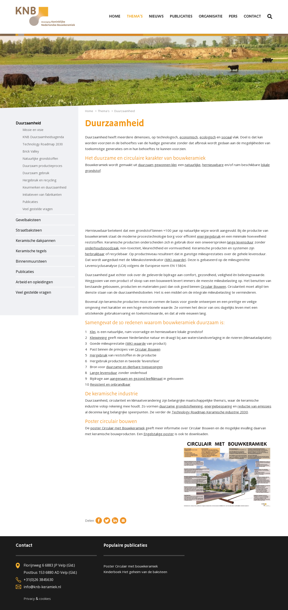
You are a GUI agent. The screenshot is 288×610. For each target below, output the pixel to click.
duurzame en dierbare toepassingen (134, 367)
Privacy (29, 598)
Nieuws (156, 16)
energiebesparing (218, 406)
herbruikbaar (95, 254)
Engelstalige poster (159, 434)
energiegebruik (208, 236)
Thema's (135, 16)
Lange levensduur (103, 372)
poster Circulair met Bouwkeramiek (117, 428)
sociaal (226, 137)
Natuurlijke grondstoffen (40, 158)
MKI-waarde (175, 259)
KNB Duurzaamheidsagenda (43, 137)
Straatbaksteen (29, 230)
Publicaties (181, 16)
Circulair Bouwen (213, 286)
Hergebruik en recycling (39, 180)
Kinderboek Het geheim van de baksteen (135, 571)
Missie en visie (32, 130)
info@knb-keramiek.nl (42, 586)
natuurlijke (192, 164)
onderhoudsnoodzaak (102, 248)
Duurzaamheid (28, 123)
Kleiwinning (98, 337)
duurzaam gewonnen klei (157, 164)
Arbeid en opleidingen (34, 281)
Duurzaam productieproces (42, 166)
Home (114, 16)
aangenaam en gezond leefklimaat (136, 378)
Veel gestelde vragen (37, 209)
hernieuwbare (213, 164)
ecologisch (208, 137)
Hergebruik (98, 355)
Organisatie (211, 16)
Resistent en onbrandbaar (110, 384)
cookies (45, 598)
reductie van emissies (254, 406)
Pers (233, 16)
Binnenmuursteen (31, 261)
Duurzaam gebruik (35, 173)
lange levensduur (240, 242)
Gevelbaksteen (28, 219)
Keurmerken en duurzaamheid (44, 187)
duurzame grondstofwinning (181, 406)
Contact (252, 16)
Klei (92, 331)
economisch (189, 137)
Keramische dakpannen (35, 240)
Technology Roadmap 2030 (42, 144)
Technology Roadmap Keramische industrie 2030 (210, 412)
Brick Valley (30, 151)
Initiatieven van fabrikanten (42, 194)
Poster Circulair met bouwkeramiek (131, 566)
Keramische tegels (31, 250)
